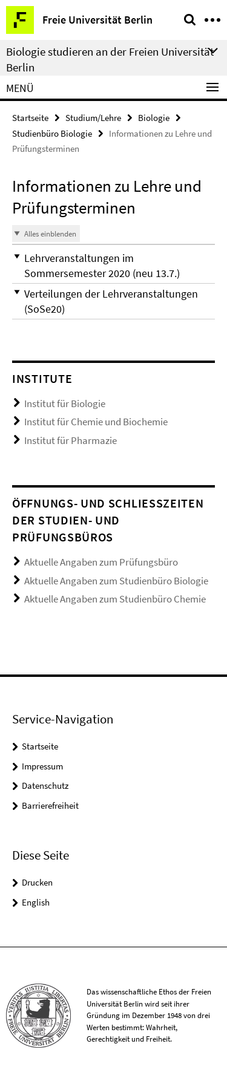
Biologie (153, 117)
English (36, 902)
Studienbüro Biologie (52, 133)
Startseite (30, 117)
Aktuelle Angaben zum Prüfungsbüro (101, 562)
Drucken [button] (37, 882)
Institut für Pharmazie (70, 440)
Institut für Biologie (64, 403)
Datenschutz (45, 785)
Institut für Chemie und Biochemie (96, 421)
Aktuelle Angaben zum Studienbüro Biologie (116, 580)
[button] (113, 265)
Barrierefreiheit (50, 805)
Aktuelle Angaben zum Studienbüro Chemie (115, 599)
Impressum (42, 766)
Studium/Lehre (93, 117)
